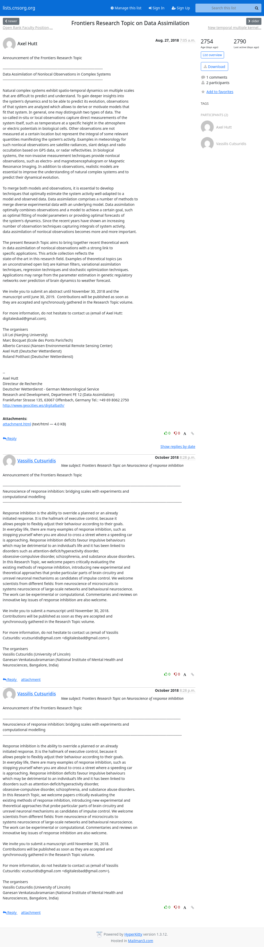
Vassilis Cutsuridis (37, 460)
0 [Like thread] (167, 433)
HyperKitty (133, 934)
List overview (212, 55)
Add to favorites (217, 91)
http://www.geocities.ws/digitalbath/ (33, 405)
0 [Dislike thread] (177, 433)
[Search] (256, 8)
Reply (10, 438)
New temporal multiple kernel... (234, 27)
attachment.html (17, 424)
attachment (31, 679)
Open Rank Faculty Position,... (28, 27)
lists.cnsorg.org (19, 8)
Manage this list (126, 7)
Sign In (156, 7)
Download (214, 66)
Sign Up (181, 7)
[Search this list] (223, 8)
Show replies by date (177, 446)
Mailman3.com (140, 940)
